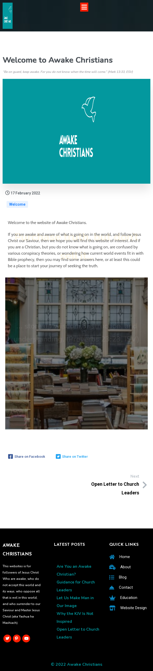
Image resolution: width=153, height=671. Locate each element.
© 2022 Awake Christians (76, 664)
